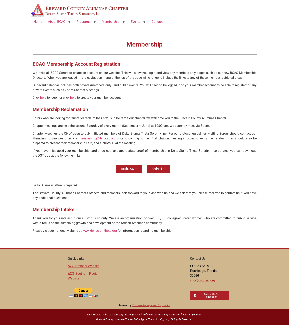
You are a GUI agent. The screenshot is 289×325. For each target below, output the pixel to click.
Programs (83, 22)
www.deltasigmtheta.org (99, 231)
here (73, 97)
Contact (157, 22)
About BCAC (56, 22)
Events (135, 22)
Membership (110, 22)
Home (38, 22)
